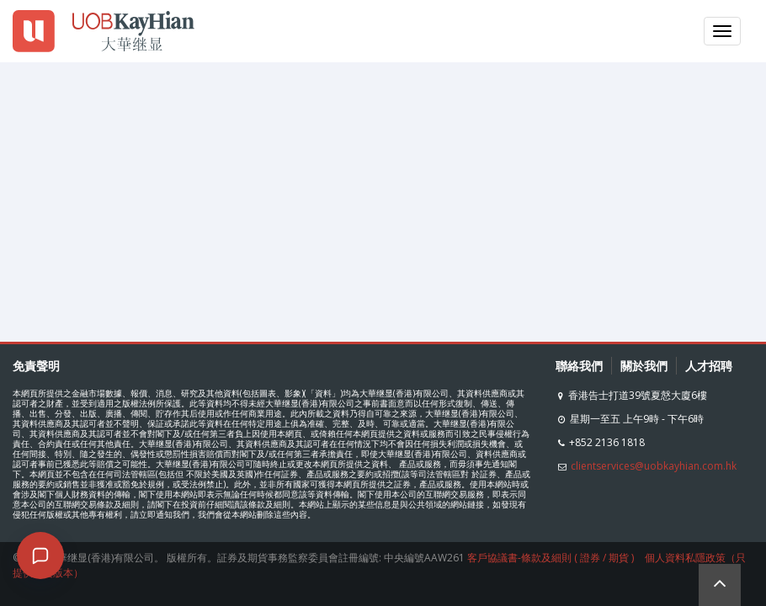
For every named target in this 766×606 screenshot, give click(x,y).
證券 (590, 557)
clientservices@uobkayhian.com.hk (654, 466)
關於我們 (644, 366)
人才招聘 (708, 366)
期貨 (619, 557)
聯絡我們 (579, 366)
